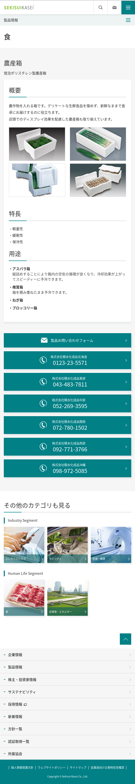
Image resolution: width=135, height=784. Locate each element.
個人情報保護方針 (22, 767)
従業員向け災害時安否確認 (107, 767)
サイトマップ (78, 767)
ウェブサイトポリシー (51, 767)
